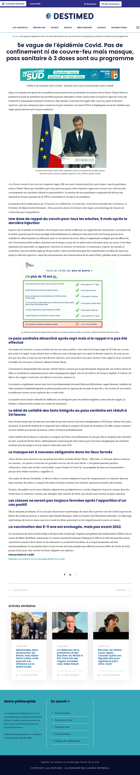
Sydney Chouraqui (12, 734)
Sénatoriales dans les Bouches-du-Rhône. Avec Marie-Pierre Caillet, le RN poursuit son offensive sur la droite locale (27, 658)
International (119, 27)
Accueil (15, 36)
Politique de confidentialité (67, 741)
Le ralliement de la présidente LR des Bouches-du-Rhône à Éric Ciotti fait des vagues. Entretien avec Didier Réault (70, 657)
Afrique (101, 27)
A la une (24, 675)
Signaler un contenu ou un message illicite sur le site (70, 762)
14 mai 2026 (62, 646)
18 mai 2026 (21, 646)
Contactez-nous (62, 727)
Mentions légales (63, 734)
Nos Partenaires (110, 4)
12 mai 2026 (103, 646)
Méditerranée (84, 27)
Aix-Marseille (20, 27)
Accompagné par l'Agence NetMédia (87, 768)
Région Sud (39, 27)
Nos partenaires (62, 713)
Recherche (90, 4)
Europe (68, 27)
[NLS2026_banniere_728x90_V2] (70, 74)
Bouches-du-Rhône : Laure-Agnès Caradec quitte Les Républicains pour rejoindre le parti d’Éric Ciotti (110, 657)
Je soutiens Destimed (13, 3)
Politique (33, 675)
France (55, 27)
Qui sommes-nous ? (64, 720)
